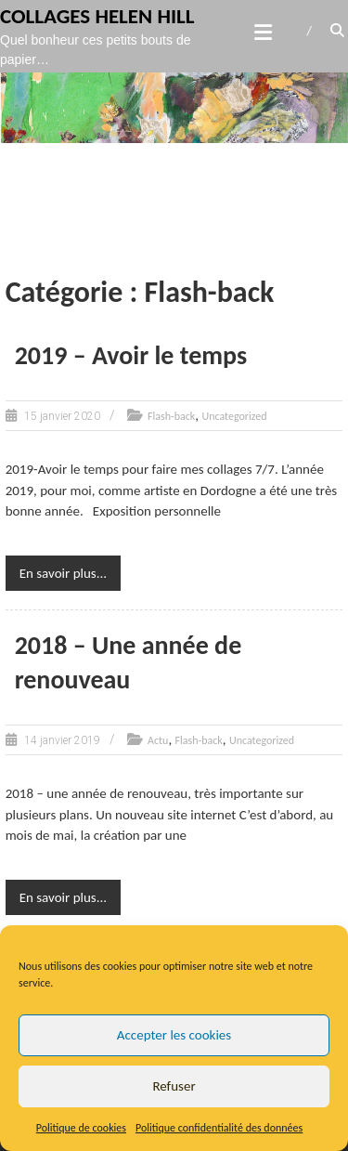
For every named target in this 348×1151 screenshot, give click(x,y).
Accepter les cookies (174, 1035)
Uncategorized (233, 416)
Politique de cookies (81, 1127)
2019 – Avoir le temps (131, 355)
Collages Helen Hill (97, 16)
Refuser (173, 1086)
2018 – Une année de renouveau (128, 662)
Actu (158, 740)
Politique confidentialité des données (219, 1127)
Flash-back (171, 416)
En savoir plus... (63, 573)
